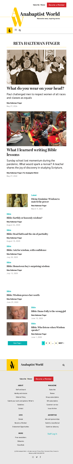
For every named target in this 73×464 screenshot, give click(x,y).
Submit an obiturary (52, 427)
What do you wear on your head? (35, 88)
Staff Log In (52, 433)
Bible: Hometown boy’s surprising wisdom (28, 266)
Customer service (52, 405)
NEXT (61, 343)
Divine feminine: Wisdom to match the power (45, 200)
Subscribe (36, 5)
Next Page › (17, 343)
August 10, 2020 (13, 241)
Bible (9, 214)
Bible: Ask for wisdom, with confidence (26, 250)
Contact (20, 408)
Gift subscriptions (52, 401)
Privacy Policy (40, 451)
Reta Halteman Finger (14, 103)
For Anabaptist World (30, 173)
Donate (20, 419)
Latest (34, 195)
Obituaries (20, 441)
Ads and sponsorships (52, 419)
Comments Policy (49, 451)
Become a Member (57, 5)
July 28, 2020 (12, 257)
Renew (43, 5)
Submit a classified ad (52, 423)
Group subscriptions (52, 397)
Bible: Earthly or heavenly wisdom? (24, 218)
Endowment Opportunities (20, 427)
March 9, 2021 (37, 209)
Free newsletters (20, 437)
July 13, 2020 (12, 273)
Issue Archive (52, 408)
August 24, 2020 (13, 225)
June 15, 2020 (37, 318)
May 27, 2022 (12, 176)
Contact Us (55, 451)
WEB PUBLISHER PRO (39, 453)
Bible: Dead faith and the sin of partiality (27, 234)
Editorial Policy (21, 397)
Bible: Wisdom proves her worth (23, 295)
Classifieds (20, 445)
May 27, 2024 (12, 106)
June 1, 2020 (36, 337)
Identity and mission (20, 393)
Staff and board (21, 389)
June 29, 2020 (12, 302)
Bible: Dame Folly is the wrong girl (48, 311)
